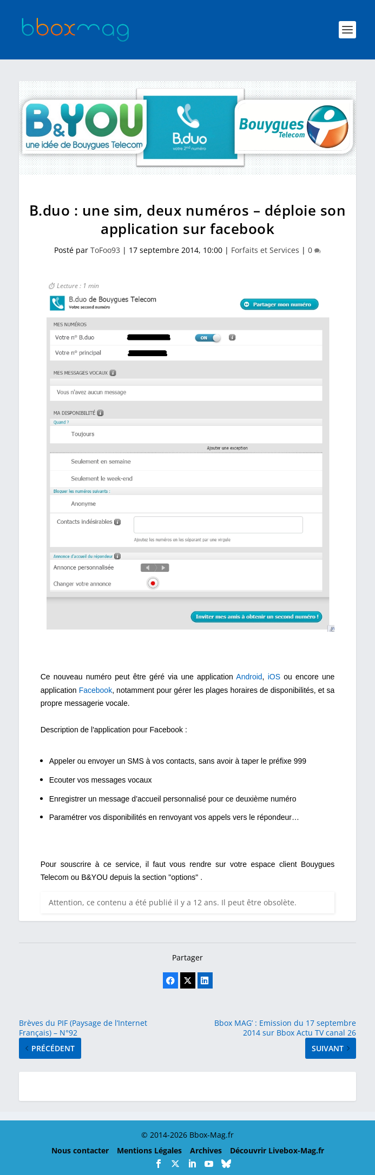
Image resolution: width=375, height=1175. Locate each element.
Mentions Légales (149, 1150)
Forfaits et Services (265, 250)
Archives (206, 1150)
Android (249, 676)
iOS (274, 676)
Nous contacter (80, 1150)
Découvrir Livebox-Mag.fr (277, 1150)
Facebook (95, 690)
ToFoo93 (105, 250)
